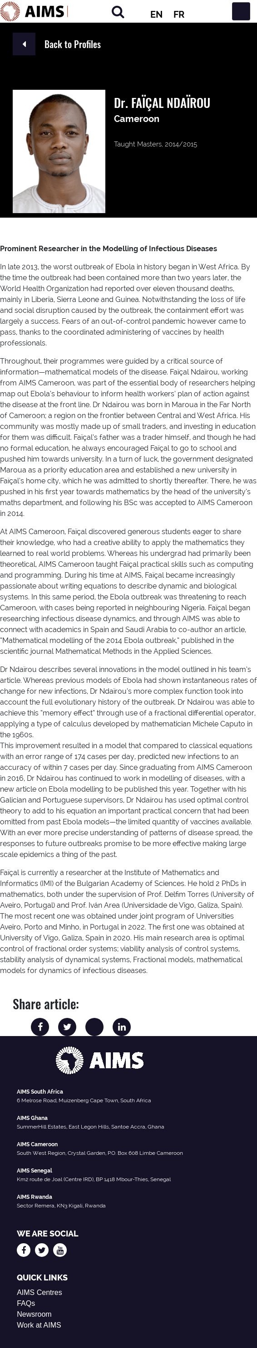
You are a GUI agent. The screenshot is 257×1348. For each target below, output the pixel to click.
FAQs (26, 1303)
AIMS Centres (39, 1292)
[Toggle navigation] (241, 11)
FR (178, 14)
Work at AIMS (39, 1325)
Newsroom (34, 1314)
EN (156, 14)
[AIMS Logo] (34, 11)
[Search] (118, 11)
